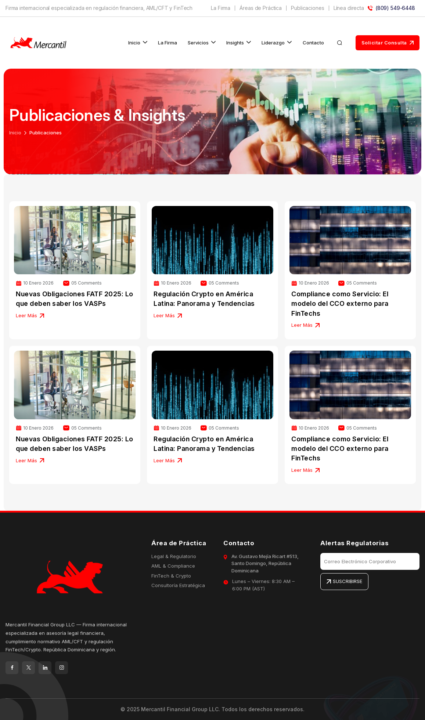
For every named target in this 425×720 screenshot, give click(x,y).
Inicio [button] (134, 43)
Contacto (313, 43)
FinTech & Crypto (171, 576)
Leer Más (30, 315)
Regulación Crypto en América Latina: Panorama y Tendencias (204, 298)
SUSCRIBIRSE (344, 581)
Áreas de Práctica (260, 8)
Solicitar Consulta (387, 43)
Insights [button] (235, 43)
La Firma (220, 8)
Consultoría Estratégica (178, 585)
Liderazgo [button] (273, 43)
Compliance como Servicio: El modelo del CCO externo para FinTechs (340, 303)
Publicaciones (307, 8)
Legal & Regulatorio (173, 556)
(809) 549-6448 (391, 8)
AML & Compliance (173, 566)
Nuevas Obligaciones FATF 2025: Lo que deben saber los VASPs (74, 298)
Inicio (15, 132)
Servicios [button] (198, 43)
